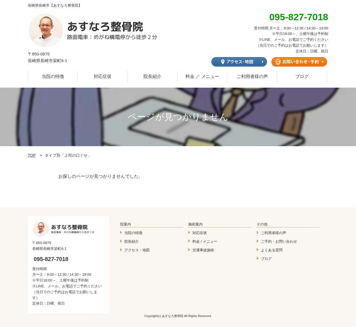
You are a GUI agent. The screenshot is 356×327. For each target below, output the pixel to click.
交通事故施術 (203, 250)
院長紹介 (152, 76)
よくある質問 (272, 250)
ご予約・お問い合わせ (279, 241)
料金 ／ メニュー (202, 76)
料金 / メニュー (204, 241)
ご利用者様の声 (252, 76)
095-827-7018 (51, 259)
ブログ (302, 76)
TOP (32, 155)
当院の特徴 (53, 76)
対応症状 (103, 76)
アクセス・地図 (137, 250)
